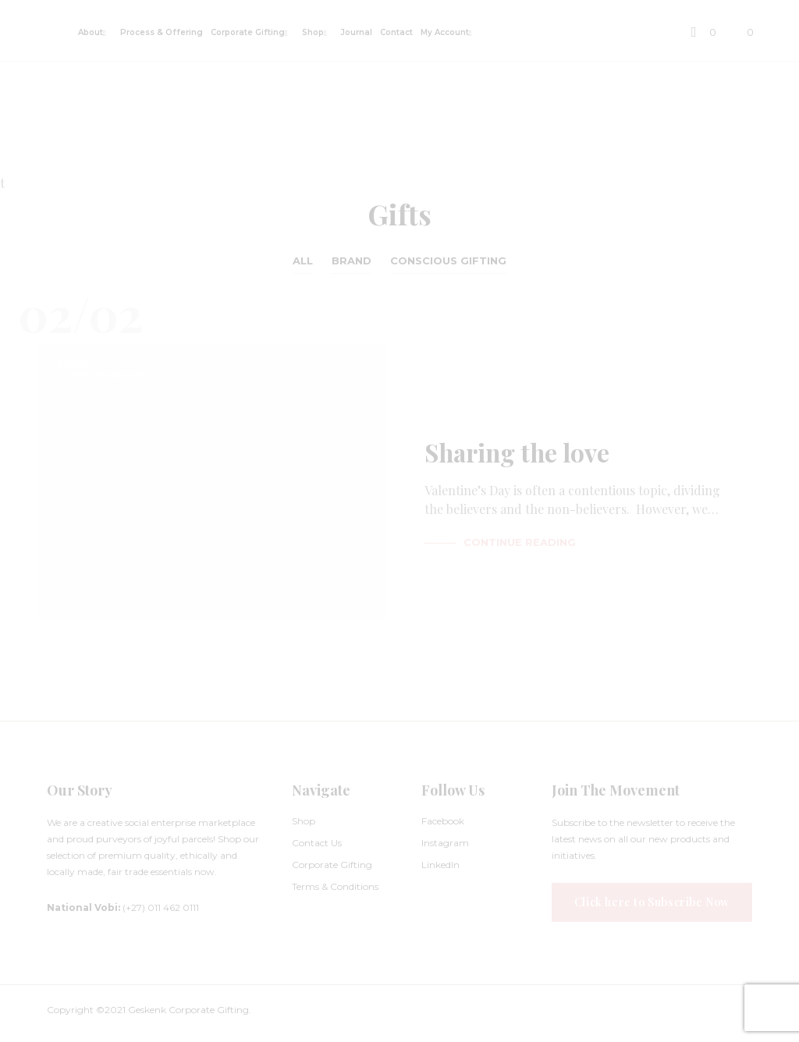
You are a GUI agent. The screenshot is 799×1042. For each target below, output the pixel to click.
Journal (356, 32)
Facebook (442, 821)
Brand (351, 260)
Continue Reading (519, 542)
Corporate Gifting (248, 32)
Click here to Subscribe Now (652, 902)
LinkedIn (440, 864)
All (303, 260)
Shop (313, 32)
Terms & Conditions (335, 886)
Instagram (445, 843)
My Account (445, 32)
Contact (396, 32)
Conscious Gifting (448, 260)
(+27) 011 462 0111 (123, 907)
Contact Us (317, 843)
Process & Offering (161, 32)
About (90, 32)
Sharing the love (518, 456)
